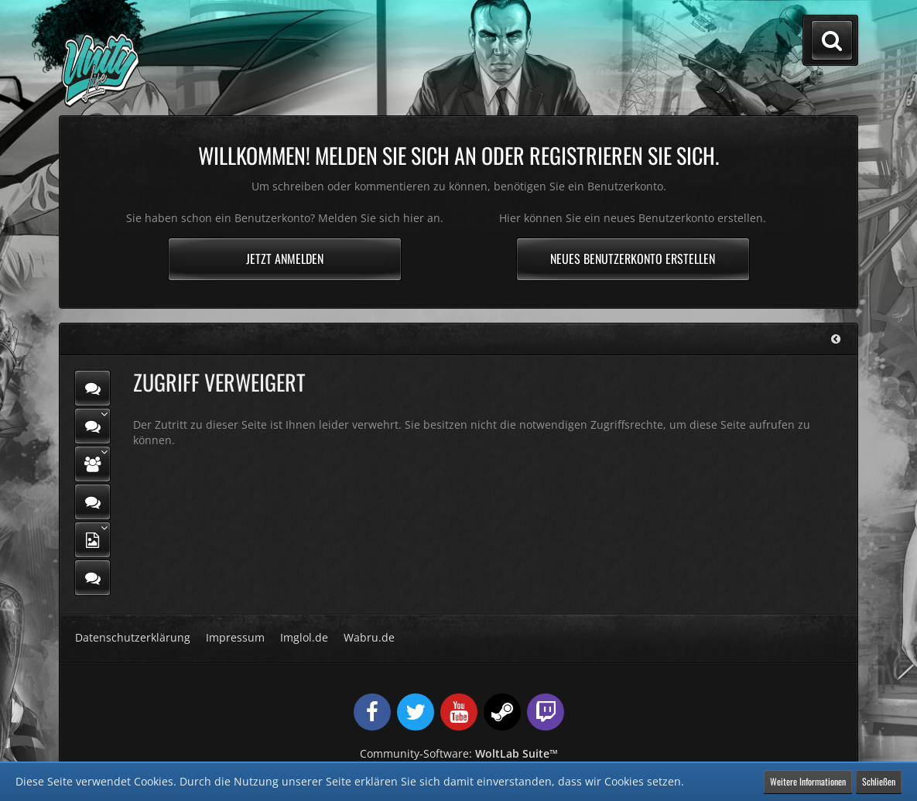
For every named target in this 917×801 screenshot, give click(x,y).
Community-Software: (459, 753)
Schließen (878, 781)
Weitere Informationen (808, 781)
